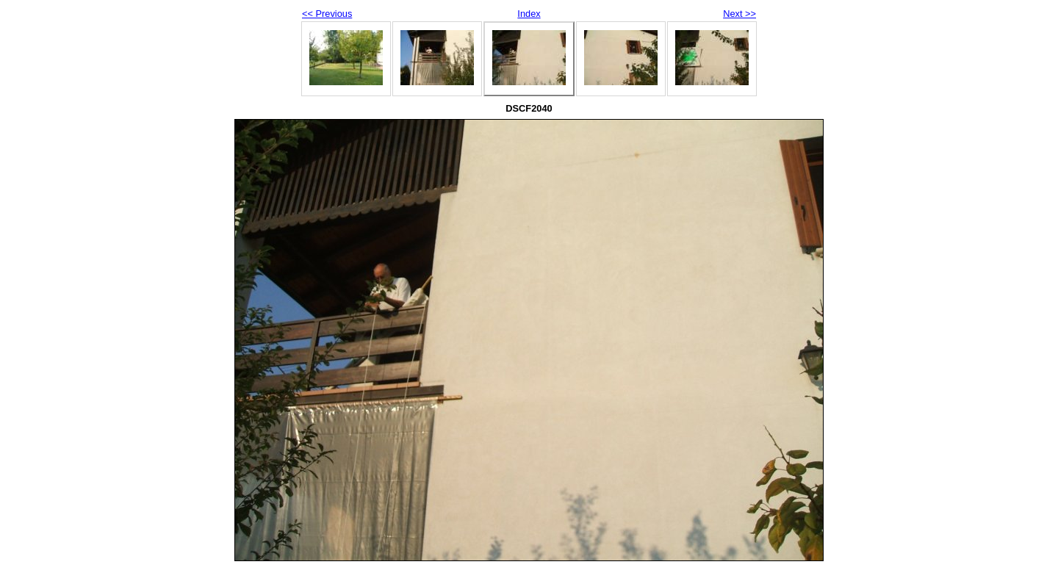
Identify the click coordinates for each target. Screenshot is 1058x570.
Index (528, 13)
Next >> (739, 13)
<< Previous (327, 13)
